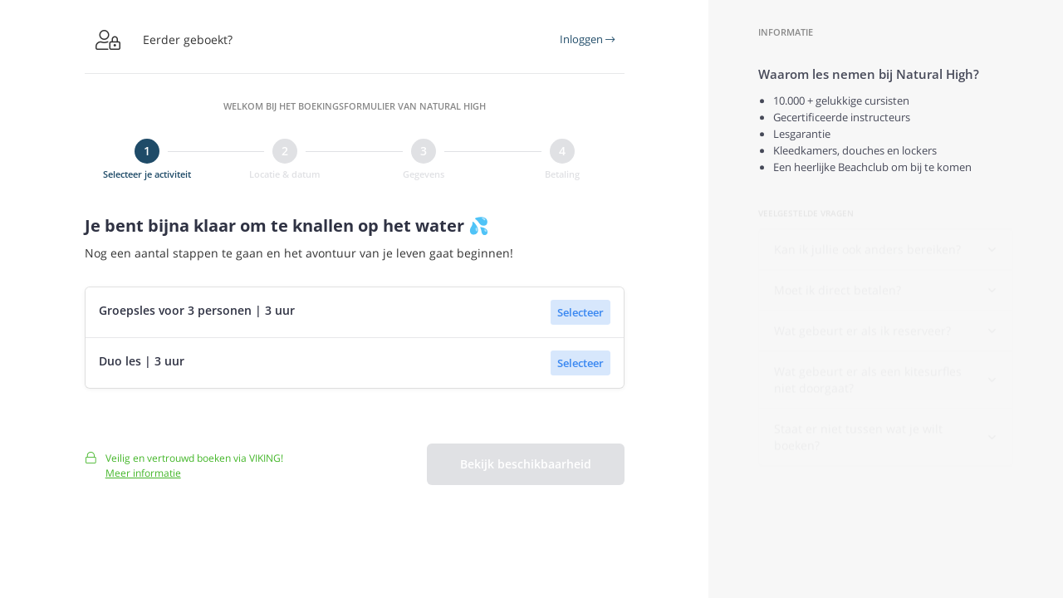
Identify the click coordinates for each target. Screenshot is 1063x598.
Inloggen (587, 39)
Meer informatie (143, 479)
